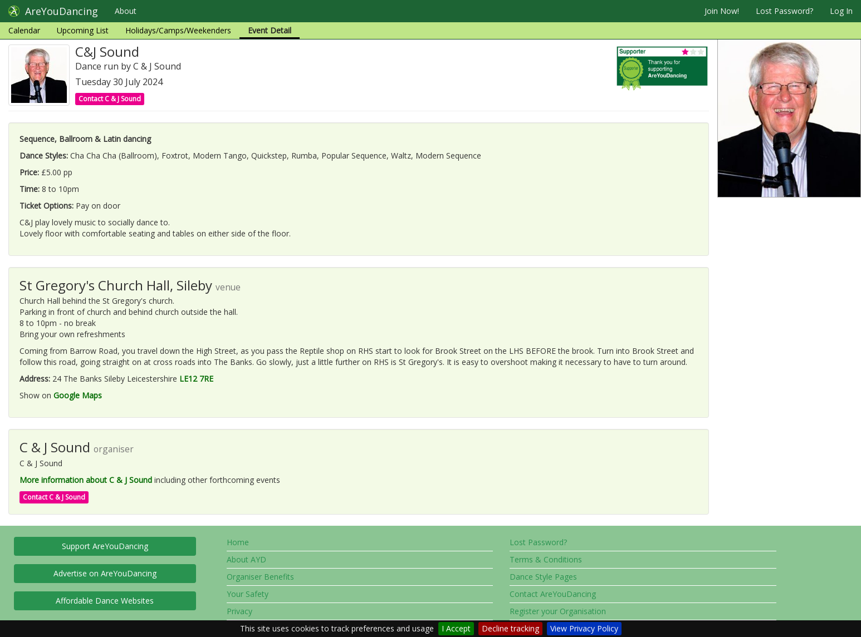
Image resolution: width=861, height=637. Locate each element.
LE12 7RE (196, 378)
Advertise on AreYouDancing (104, 573)
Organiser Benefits (260, 576)
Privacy (239, 611)
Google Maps (77, 395)
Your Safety (247, 594)
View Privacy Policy (584, 628)
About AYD (246, 559)
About (125, 11)
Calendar (24, 30)
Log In (841, 11)
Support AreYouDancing (105, 546)
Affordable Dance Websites (105, 600)
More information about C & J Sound (85, 480)
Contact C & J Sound (110, 98)
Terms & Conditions (546, 559)
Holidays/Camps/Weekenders (178, 30)
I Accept (456, 628)
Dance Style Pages (543, 576)
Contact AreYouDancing (553, 594)
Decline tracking (510, 628)
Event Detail (269, 30)
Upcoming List (83, 30)
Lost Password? (784, 11)
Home (238, 542)
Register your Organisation (558, 611)
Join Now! (722, 11)
